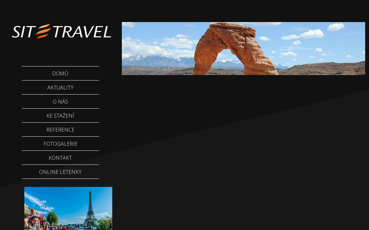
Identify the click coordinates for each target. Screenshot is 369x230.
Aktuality (60, 87)
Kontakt (60, 157)
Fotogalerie (60, 143)
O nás (60, 101)
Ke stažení (60, 115)
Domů (60, 73)
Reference (60, 129)
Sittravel (61, 27)
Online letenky (60, 171)
